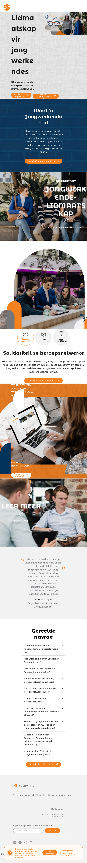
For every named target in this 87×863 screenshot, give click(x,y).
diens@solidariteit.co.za (52, 814)
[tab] (43, 648)
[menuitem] (32, 8)
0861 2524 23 (57, 817)
